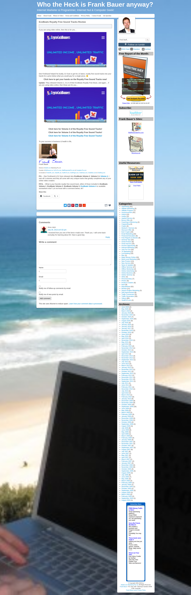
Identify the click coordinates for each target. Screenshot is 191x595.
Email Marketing (127, 234)
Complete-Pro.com (81, 170)
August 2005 (125, 492)
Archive (148, 49)
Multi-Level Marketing (129, 259)
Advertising (125, 206)
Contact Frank (96, 16)
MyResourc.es (49, 170)
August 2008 (125, 426)
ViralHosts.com (83, 172)
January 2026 (126, 313)
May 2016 (124, 336)
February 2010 (126, 397)
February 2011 (126, 387)
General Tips (125, 240)
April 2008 (125, 434)
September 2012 (127, 373)
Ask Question (107, 16)
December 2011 (127, 377)
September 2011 (127, 381)
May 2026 (124, 309)
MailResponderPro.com (68, 170)
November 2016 (127, 330)
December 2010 (127, 389)
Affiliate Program (127, 210)
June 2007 (125, 453)
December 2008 (127, 418)
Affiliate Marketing (127, 208)
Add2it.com (48, 168)
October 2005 (126, 488)
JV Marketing (126, 251)
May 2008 (124, 432)
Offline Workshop (127, 269)
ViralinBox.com (92, 172)
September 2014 (127, 352)
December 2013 (127, 356)
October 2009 (126, 404)
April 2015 (125, 344)
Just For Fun (125, 249)
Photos (123, 281)
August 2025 (125, 321)
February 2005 (126, 496)
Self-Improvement (127, 292)
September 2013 (127, 360)
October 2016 (126, 332)
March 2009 (125, 412)
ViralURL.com (50, 172)
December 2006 (127, 465)
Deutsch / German (127, 228)
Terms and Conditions (72, 16)
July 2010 (124, 391)
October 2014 (126, 350)
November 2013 (127, 358)
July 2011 (124, 383)
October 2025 (126, 317)
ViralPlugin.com (74, 172)
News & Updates (127, 265)
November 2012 (127, 369)
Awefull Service (126, 218)
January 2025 (126, 324)
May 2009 (124, 410)
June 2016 (125, 334)
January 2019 (126, 326)
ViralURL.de (58, 172)
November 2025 (127, 315)
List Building (125, 253)
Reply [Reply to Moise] (108, 237)
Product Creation (127, 283)
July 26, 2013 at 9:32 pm (57, 230)
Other (123, 277)
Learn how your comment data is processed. (85, 304)
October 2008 (126, 422)
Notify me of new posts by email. (51, 294)
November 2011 (127, 379)
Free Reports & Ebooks (129, 238)
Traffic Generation (127, 296)
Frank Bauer (123, 586)
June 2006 (125, 477)
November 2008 (127, 420)
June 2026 (125, 307)
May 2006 (124, 479)
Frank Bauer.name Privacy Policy (136, 590)
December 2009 (127, 401)
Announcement (126, 212)
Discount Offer (126, 230)
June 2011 (125, 385)
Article (123, 214)
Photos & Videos (58, 16)
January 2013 (126, 367)
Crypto (123, 226)
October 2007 (126, 445)
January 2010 (126, 399)
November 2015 (127, 340)
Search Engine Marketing (130, 290)
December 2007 (127, 442)
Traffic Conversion (127, 294)
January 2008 (126, 440)
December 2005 (127, 486)
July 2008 (124, 428)
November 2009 (127, 403)
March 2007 (125, 459)
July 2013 (124, 362)
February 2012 (126, 375)
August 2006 (125, 473)
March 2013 (125, 365)
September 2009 (127, 406)
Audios (123, 216)
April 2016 (125, 338)
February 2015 (126, 346)
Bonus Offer (125, 220)
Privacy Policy (85, 16)
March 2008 (125, 436)
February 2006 (126, 483)
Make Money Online (128, 257)
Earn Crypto (125, 232)
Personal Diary (126, 279)
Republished (125, 286)
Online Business (127, 273)
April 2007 (125, 457)
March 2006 (125, 481)
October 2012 (126, 371)
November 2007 (127, 444)
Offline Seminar (126, 267)
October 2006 (126, 469)
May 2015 (124, 342)
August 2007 (125, 449)
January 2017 (126, 328)
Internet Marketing (127, 247)
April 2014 (125, 354)
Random (136, 49)
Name (41, 268)
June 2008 (125, 430)
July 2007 (124, 451)
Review (124, 288)
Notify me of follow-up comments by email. (55, 288)
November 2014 (127, 348)
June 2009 (125, 408)
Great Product (126, 242)
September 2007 (127, 447)
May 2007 (124, 455)
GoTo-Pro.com (57, 170)
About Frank (47, 16)
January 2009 (126, 416)
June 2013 (125, 364)
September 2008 (127, 424)
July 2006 (124, 475)
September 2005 (127, 490)
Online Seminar (126, 275)
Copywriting (125, 224)
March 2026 (125, 311)
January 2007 (126, 463)
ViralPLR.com (65, 172)
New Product (125, 261)
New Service (125, 263)
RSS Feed (126, 49)
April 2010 (125, 393)
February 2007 (126, 461)
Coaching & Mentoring (129, 222)
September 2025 (127, 319)
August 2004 (125, 500)
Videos (123, 298)
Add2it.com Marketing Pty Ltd (129, 584)
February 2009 (126, 414)
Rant (123, 284)
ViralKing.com (101, 172)
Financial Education (128, 236)
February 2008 (126, 438)
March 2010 (125, 395)
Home (39, 16)
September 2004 (127, 498)
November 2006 (127, 467)
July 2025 (124, 323)
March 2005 (125, 494)
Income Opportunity (128, 245)
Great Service (126, 244)
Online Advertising (127, 271)
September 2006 (127, 471)
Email (41, 277)
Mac (122, 255)
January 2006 (126, 484)
